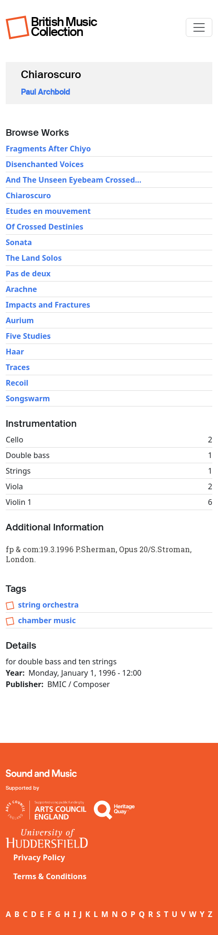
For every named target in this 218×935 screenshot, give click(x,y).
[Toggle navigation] (199, 27)
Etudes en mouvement (48, 211)
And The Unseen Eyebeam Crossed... (73, 180)
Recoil (17, 383)
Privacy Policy (39, 857)
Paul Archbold (45, 92)
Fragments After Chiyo (48, 148)
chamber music (47, 620)
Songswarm (28, 398)
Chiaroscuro (28, 195)
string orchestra (48, 605)
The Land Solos (34, 258)
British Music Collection (64, 27)
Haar (15, 351)
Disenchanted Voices (45, 164)
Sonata (19, 242)
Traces (18, 367)
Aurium (20, 320)
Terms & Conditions (50, 876)
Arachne (21, 289)
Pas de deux (28, 273)
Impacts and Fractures (48, 305)
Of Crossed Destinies (44, 226)
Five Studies (28, 336)
